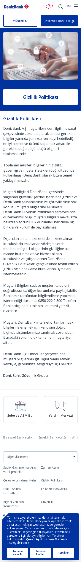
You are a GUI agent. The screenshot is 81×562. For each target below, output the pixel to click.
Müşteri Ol (20, 21)
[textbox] (40, 457)
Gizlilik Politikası (52, 480)
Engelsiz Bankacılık (54, 489)
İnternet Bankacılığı (59, 21)
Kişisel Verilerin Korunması (13, 504)
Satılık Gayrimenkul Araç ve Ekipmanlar (20, 469)
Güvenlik (47, 502)
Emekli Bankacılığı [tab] (52, 437)
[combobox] (40, 456)
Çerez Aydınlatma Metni (20, 480)
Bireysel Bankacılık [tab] (17, 437)
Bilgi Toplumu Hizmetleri (12, 491)
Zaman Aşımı (50, 467)
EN (69, 6)
